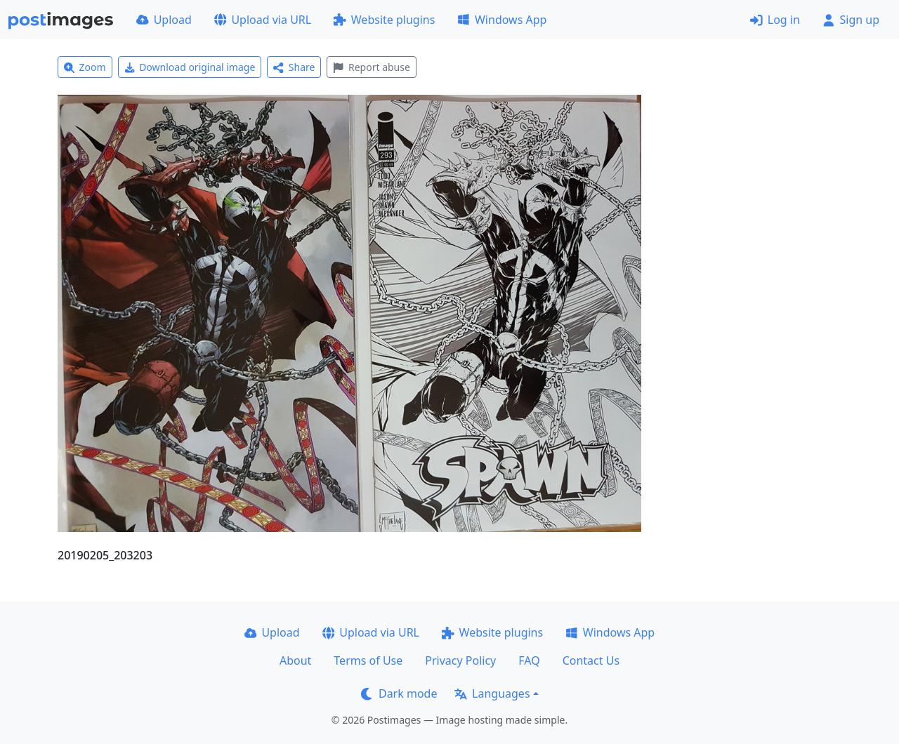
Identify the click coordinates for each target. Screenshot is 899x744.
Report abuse (371, 67)
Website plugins (384, 19)
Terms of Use (368, 660)
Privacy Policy (460, 660)
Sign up (850, 19)
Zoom (85, 67)
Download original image (190, 67)
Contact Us (591, 660)
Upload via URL (262, 19)
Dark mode (399, 693)
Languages (492, 693)
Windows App (501, 19)
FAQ (528, 660)
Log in (775, 19)
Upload (164, 19)
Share (294, 67)
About (295, 660)
